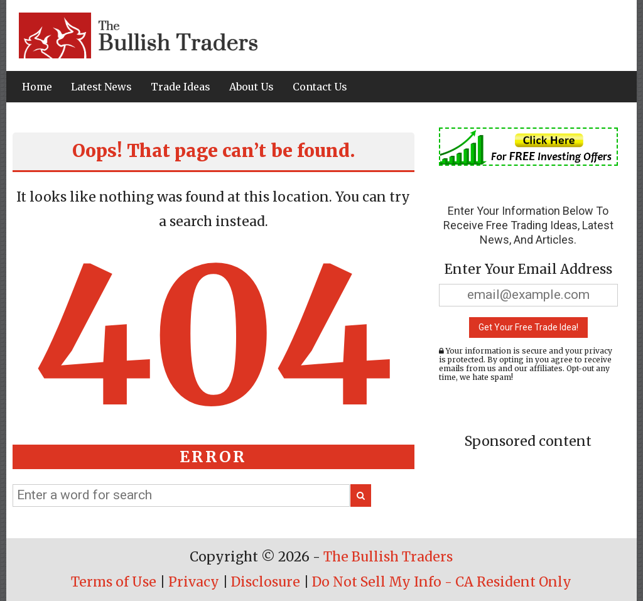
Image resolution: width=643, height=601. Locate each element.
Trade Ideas (180, 86)
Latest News (101, 86)
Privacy (193, 581)
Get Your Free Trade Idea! (528, 327)
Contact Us (320, 86)
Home (37, 86)
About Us (251, 86)
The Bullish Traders (388, 556)
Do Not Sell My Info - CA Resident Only (441, 581)
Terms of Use (113, 581)
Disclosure (265, 581)
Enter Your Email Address (528, 269)
